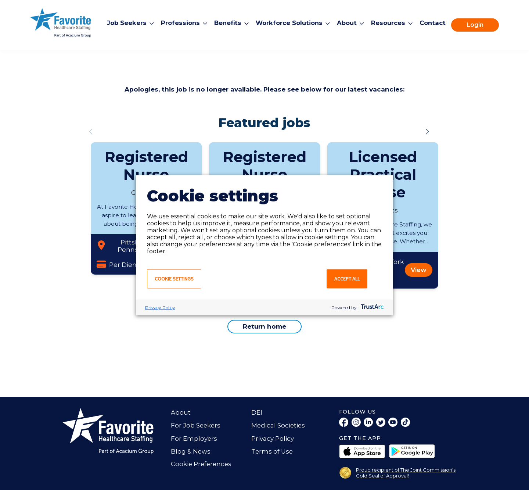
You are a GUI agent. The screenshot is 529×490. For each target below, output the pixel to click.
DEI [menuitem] (256, 412)
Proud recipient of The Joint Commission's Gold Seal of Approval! (406, 473)
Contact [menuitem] (436, 22)
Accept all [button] (347, 278)
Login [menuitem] (479, 24)
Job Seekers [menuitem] (122, 22)
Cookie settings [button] (174, 278)
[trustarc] (371, 307)
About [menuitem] (348, 22)
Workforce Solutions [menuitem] (289, 22)
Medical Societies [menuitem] (278, 425)
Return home (264, 326)
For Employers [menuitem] (194, 438)
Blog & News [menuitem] (191, 451)
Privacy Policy (160, 307)
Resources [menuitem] (390, 22)
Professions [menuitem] (177, 22)
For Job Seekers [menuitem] (196, 425)
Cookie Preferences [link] (202, 464)
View (419, 269)
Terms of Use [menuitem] (272, 451)
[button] (427, 131)
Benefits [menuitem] (226, 22)
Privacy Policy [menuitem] (272, 438)
